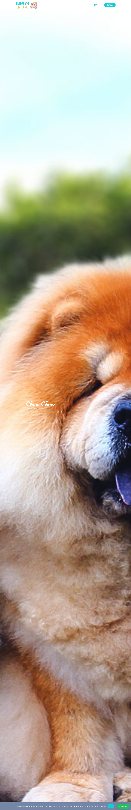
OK (111, 806)
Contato (109, 5)
